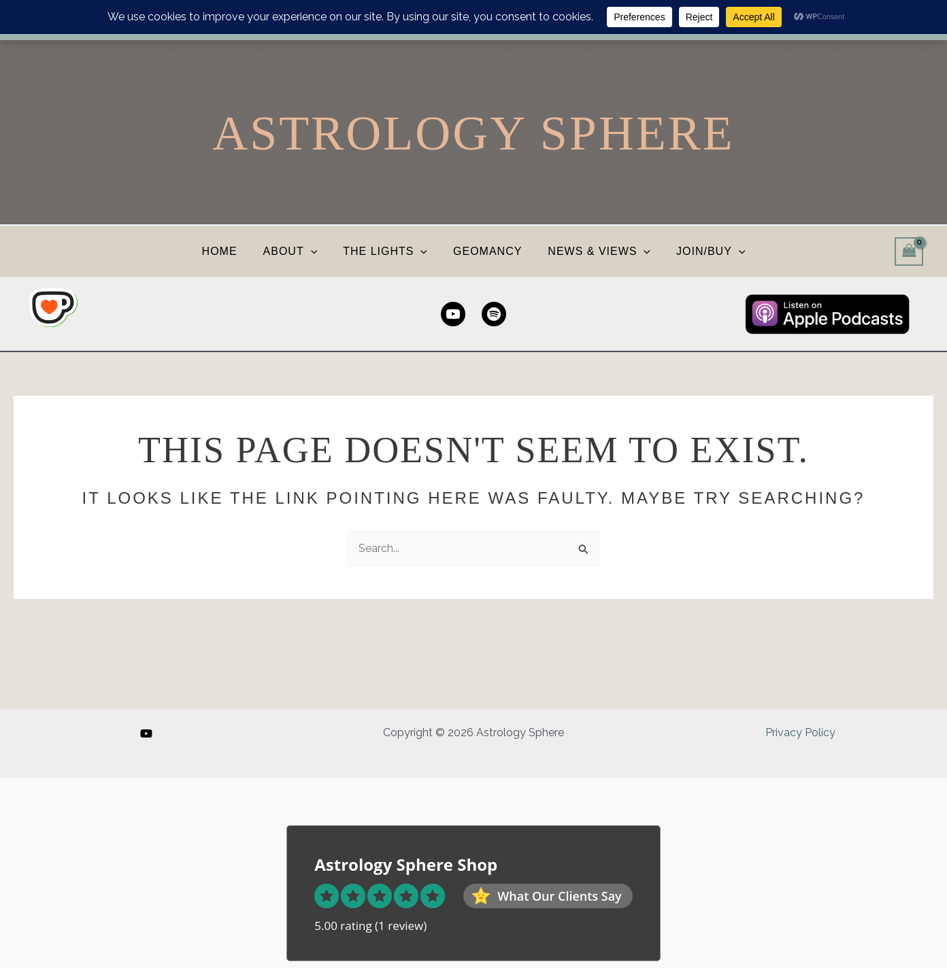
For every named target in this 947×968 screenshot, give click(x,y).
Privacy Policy (800, 732)
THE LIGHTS (387, 251)
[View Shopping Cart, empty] (909, 251)
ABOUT (296, 251)
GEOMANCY (485, 251)
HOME (230, 251)
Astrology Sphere (473, 133)
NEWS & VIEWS (593, 251)
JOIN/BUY (700, 251)
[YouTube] (146, 733)
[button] (317, 251)
